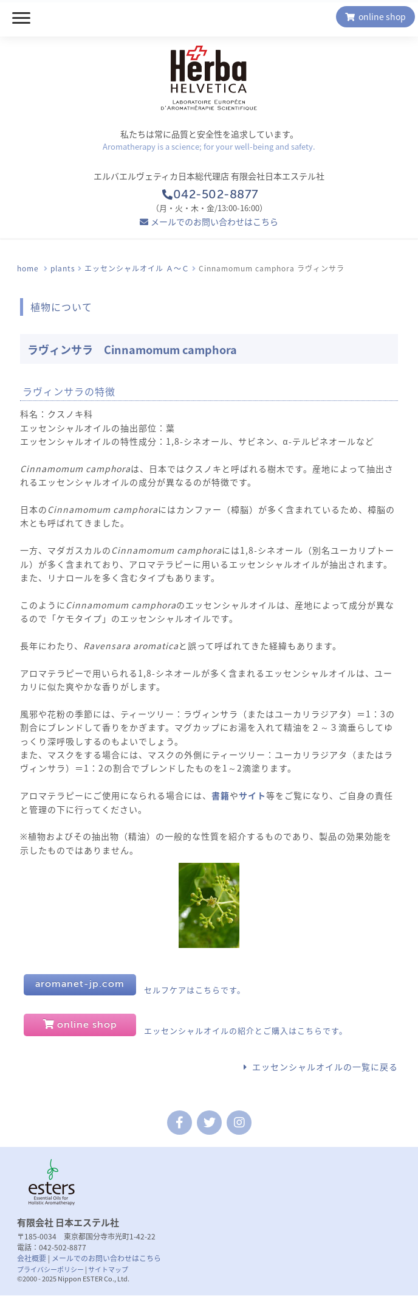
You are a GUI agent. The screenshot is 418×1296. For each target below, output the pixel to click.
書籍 (220, 795)
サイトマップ (108, 1269)
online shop (375, 16)
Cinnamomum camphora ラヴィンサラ (271, 268)
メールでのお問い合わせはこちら (214, 221)
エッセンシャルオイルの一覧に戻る (325, 1067)
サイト (252, 795)
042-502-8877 (208, 195)
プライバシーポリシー (50, 1269)
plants (62, 268)
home (28, 268)
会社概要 (31, 1258)
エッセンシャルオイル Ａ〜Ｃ (137, 268)
